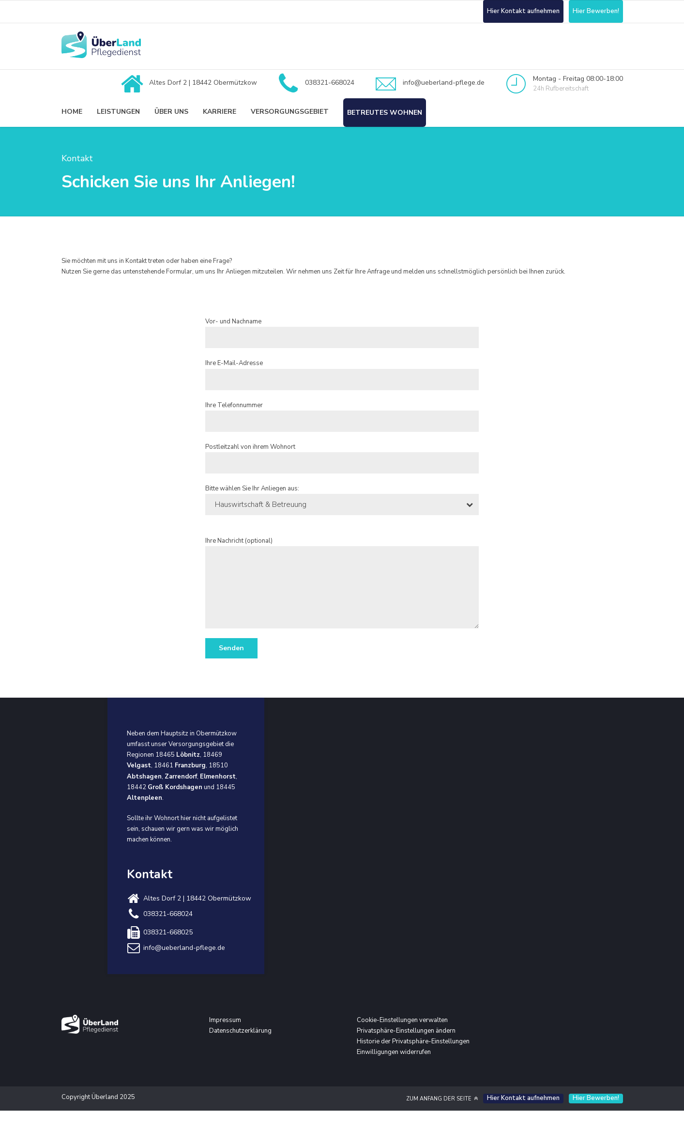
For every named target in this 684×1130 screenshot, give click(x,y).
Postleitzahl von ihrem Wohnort (342, 458)
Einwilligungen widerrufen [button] (394, 1052)
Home (71, 111)
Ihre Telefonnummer (342, 416)
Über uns (171, 111)
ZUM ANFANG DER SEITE (438, 1098)
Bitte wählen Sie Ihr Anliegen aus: (342, 499)
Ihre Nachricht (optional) (342, 582)
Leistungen (118, 111)
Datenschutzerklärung (240, 1030)
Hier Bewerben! (596, 11)
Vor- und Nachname (342, 332)
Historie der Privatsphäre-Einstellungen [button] (413, 1041)
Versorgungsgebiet (290, 111)
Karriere (219, 111)
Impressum (225, 1020)
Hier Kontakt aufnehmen (523, 11)
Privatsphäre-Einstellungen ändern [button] (406, 1030)
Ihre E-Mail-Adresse (342, 374)
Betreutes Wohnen (384, 112)
